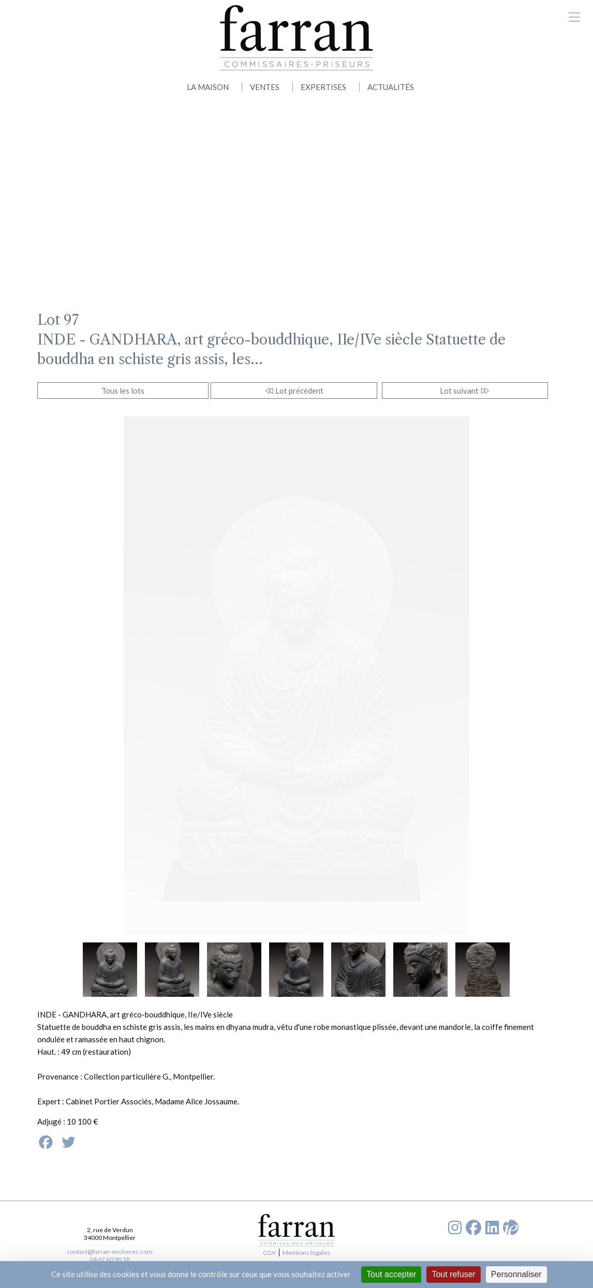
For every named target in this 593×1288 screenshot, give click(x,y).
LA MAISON (208, 87)
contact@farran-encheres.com (110, 1251)
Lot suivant (465, 390)
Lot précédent (294, 390)
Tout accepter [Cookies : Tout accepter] (391, 1274)
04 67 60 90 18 (110, 1259)
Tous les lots (122, 390)
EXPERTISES (323, 87)
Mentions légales (306, 1252)
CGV (269, 1252)
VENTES (264, 87)
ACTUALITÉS (390, 87)
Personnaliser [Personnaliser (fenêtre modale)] (516, 1274)
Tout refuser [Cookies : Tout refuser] (453, 1274)
